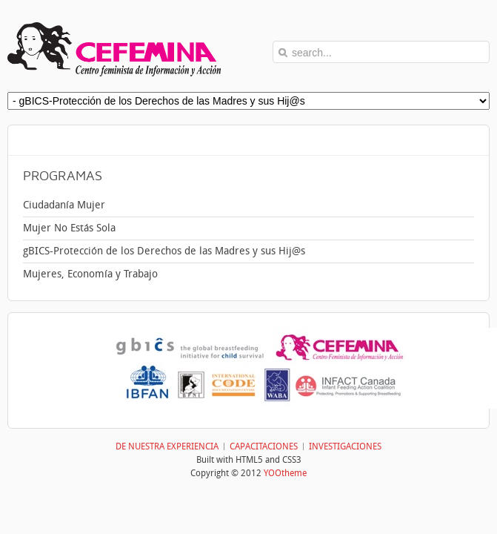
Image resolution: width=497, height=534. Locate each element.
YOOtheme (285, 473)
